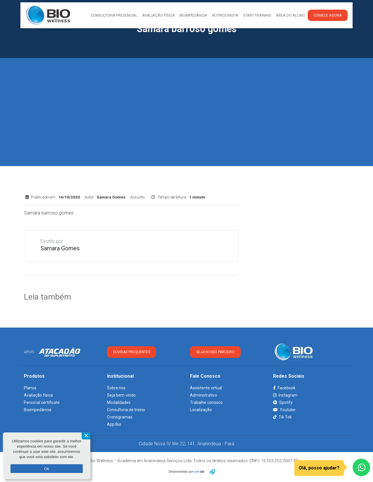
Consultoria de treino (126, 409)
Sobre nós (116, 388)
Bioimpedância (193, 15)
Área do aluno (290, 15)
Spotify (283, 402)
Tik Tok (282, 417)
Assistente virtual (206, 388)
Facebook (284, 388)
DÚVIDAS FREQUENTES (131, 352)
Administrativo (203, 395)
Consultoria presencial (114, 15)
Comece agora (328, 15)
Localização (201, 409)
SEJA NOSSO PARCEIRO (215, 352)
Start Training (257, 15)
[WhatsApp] (361, 467)
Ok (46, 469)
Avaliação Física (158, 15)
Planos (30, 388)
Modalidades (119, 402)
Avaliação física (38, 395)
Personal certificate (42, 402)
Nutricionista (225, 15)
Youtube (284, 409)
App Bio (114, 424)
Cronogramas (119, 417)
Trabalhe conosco (206, 402)
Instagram (285, 395)
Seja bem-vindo (121, 395)
